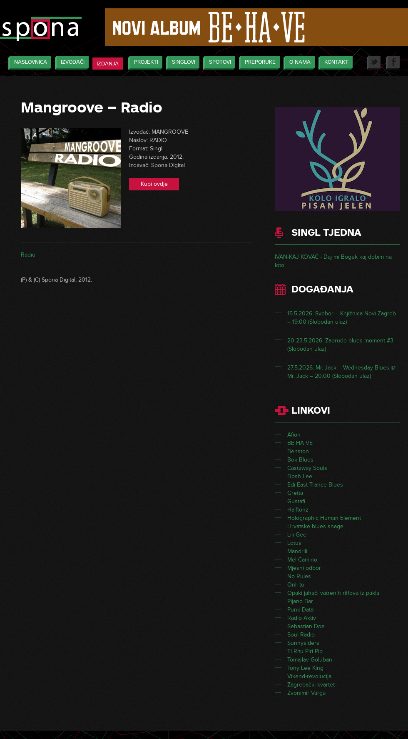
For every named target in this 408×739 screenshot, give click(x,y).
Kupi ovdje (154, 184)
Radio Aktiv (301, 618)
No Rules (299, 576)
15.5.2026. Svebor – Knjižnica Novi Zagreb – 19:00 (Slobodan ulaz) (341, 317)
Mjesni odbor (304, 568)
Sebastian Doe (306, 626)
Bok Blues (300, 460)
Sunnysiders (303, 643)
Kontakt (334, 63)
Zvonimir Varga (306, 693)
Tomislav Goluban (309, 660)
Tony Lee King (305, 668)
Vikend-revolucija (309, 676)
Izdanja (108, 64)
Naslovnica (28, 63)
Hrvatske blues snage (315, 526)
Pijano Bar (300, 601)
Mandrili (297, 551)
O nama (298, 63)
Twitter (374, 63)
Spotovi (218, 63)
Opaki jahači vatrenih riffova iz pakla (333, 593)
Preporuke (258, 63)
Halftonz (297, 510)
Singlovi (181, 63)
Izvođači (71, 63)
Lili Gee (296, 535)
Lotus (294, 543)
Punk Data (300, 610)
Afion (294, 435)
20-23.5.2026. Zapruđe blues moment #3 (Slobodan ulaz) (340, 344)
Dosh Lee (299, 476)
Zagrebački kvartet (311, 685)
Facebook (393, 63)
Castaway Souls (307, 468)
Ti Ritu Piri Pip (305, 651)
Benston (298, 451)
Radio (28, 255)
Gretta (295, 493)
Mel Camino (302, 560)
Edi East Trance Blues (315, 485)
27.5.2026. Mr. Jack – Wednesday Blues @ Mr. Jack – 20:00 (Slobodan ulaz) (341, 372)
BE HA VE (300, 443)
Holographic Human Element (324, 518)
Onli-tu (295, 585)
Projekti (144, 63)
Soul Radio (301, 635)
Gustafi (296, 501)
